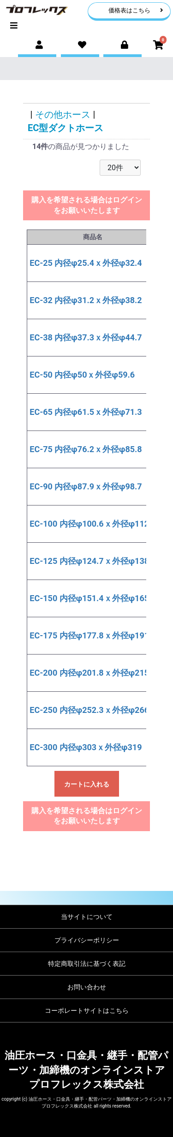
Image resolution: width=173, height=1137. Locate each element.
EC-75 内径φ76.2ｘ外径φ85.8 (86, 449)
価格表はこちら (135, 10)
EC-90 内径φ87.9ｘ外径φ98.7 (86, 486)
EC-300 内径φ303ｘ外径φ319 (86, 747)
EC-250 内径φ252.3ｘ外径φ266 (89, 710)
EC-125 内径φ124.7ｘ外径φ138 (89, 561)
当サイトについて (87, 916)
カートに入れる (86, 784)
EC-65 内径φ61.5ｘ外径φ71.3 (86, 412)
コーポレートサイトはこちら (87, 1010)
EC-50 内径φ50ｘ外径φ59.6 (82, 374)
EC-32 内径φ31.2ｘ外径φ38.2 (86, 300)
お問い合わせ (86, 987)
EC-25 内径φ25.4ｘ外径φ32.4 (86, 263)
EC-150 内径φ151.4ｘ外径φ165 (89, 598)
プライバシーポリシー (86, 940)
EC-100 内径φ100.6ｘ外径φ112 (89, 523)
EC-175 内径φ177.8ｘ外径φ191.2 (93, 635)
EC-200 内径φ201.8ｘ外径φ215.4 (93, 673)
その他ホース (62, 114)
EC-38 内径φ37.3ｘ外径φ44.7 (86, 337)
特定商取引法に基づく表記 (86, 963)
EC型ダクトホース (65, 127)
